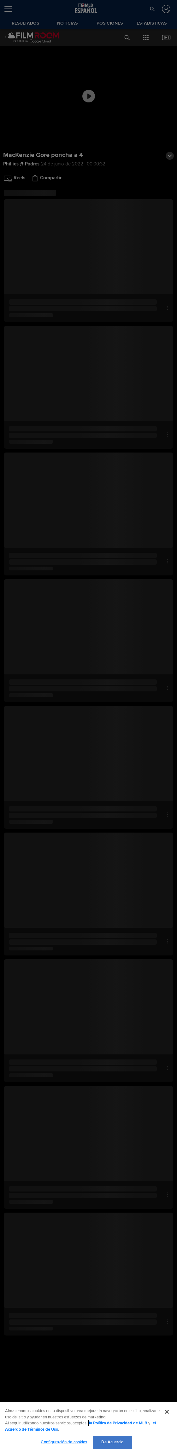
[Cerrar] (167, 1412)
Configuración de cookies (64, 1442)
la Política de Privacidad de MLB (118, 1423)
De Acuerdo (112, 1442)
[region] (88, 1428)
